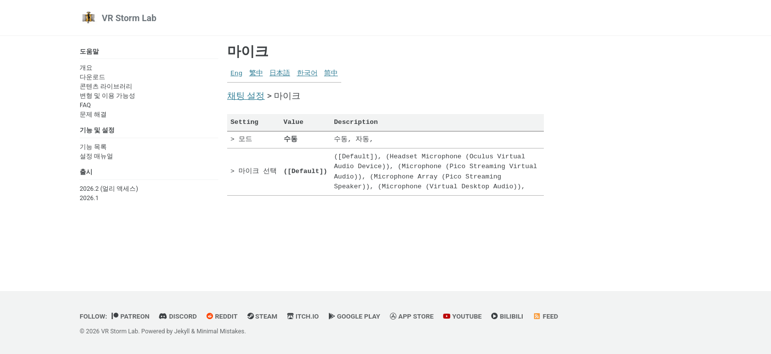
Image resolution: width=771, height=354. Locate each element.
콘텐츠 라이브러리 (106, 86)
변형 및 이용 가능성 (107, 95)
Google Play (354, 316)
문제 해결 (93, 114)
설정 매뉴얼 (96, 156)
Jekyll (182, 331)
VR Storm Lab (129, 18)
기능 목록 (93, 146)
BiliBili (507, 316)
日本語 (279, 73)
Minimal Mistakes (220, 331)
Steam (262, 316)
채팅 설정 (246, 95)
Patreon (130, 316)
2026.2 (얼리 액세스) (109, 188)
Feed (546, 316)
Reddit (222, 316)
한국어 (307, 73)
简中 (331, 73)
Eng (236, 73)
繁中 (256, 73)
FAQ (85, 105)
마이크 (247, 51)
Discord (178, 316)
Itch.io (303, 316)
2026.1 (89, 198)
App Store (412, 316)
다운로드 (92, 77)
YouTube (462, 316)
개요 (86, 67)
